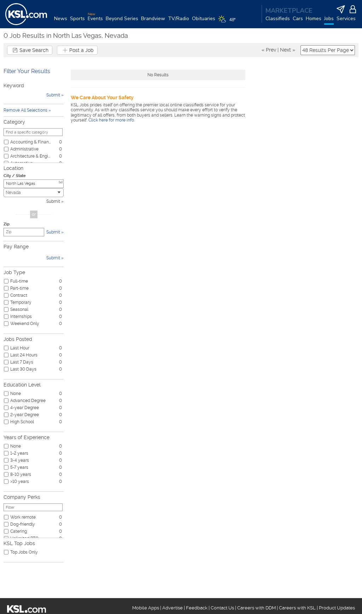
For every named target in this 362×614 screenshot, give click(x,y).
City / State (15, 175)
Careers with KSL (297, 607)
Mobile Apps (145, 607)
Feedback (197, 607)
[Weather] (228, 22)
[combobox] (34, 192)
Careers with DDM (256, 607)
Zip (7, 224)
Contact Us (222, 607)
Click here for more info (111, 120)
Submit (53, 201)
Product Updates (337, 607)
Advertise (172, 607)
